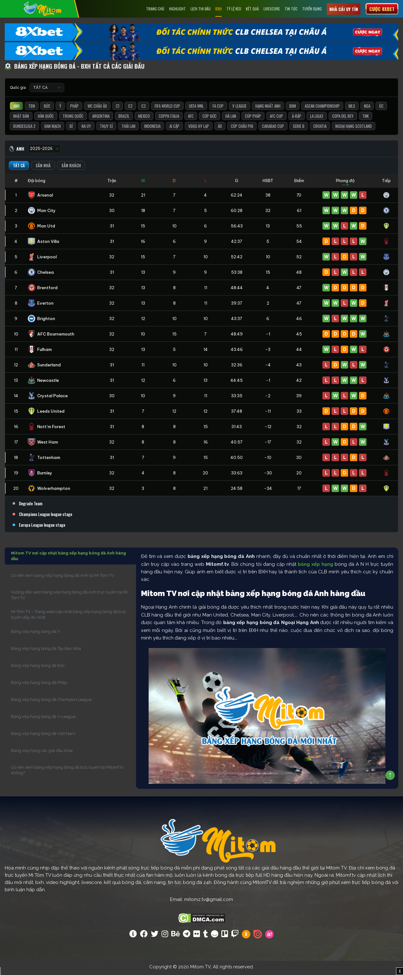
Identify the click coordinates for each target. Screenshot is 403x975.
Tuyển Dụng (312, 8)
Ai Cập (174, 128)
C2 (130, 108)
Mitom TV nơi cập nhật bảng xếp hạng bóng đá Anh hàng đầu (68, 558)
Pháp (74, 108)
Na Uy (86, 128)
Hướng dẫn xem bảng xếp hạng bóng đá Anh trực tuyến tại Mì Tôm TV (69, 597)
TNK (365, 118)
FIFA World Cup (167, 108)
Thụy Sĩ (106, 128)
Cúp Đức (209, 118)
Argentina (101, 118)
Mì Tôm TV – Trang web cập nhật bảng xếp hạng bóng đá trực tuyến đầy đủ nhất (68, 617)
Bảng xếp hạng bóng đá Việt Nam (43, 736)
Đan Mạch (52, 128)
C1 (117, 108)
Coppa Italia (169, 118)
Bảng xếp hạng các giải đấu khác (42, 753)
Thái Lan (128, 128)
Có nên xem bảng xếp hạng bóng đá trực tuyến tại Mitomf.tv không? (67, 772)
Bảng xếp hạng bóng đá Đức (38, 668)
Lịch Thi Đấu (200, 8)
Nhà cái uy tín (343, 9)
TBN (31, 108)
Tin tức (291, 8)
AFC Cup (276, 118)
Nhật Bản (21, 118)
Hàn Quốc (46, 118)
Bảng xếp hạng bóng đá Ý (35, 634)
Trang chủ (155, 8)
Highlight (177, 8)
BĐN (292, 108)
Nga (367, 108)
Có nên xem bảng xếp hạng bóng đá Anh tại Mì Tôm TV (62, 578)
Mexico (144, 118)
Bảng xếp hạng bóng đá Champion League (51, 702)
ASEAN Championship (322, 108)
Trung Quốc (73, 118)
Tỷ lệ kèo (233, 8)
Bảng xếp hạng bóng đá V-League (43, 719)
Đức (47, 108)
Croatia (319, 128)
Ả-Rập (296, 118)
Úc (381, 108)
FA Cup (218, 108)
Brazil (123, 118)
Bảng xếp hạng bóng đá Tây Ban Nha (46, 651)
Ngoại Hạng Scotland (353, 128)
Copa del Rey (343, 118)
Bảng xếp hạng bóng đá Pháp (39, 685)
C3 (143, 108)
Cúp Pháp (253, 118)
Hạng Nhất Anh (268, 108)
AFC (191, 118)
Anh (16, 108)
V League (239, 108)
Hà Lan (230, 118)
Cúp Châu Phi (242, 128)
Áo (220, 128)
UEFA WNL (196, 108)
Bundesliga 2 (24, 128)
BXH (218, 8)
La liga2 (316, 118)
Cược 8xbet (381, 8)
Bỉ (71, 128)
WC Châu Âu (97, 108)
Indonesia (152, 128)
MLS (352, 108)
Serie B (298, 128)
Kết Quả (252, 8)
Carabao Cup (273, 128)
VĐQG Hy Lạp (198, 128)
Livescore (272, 8)
